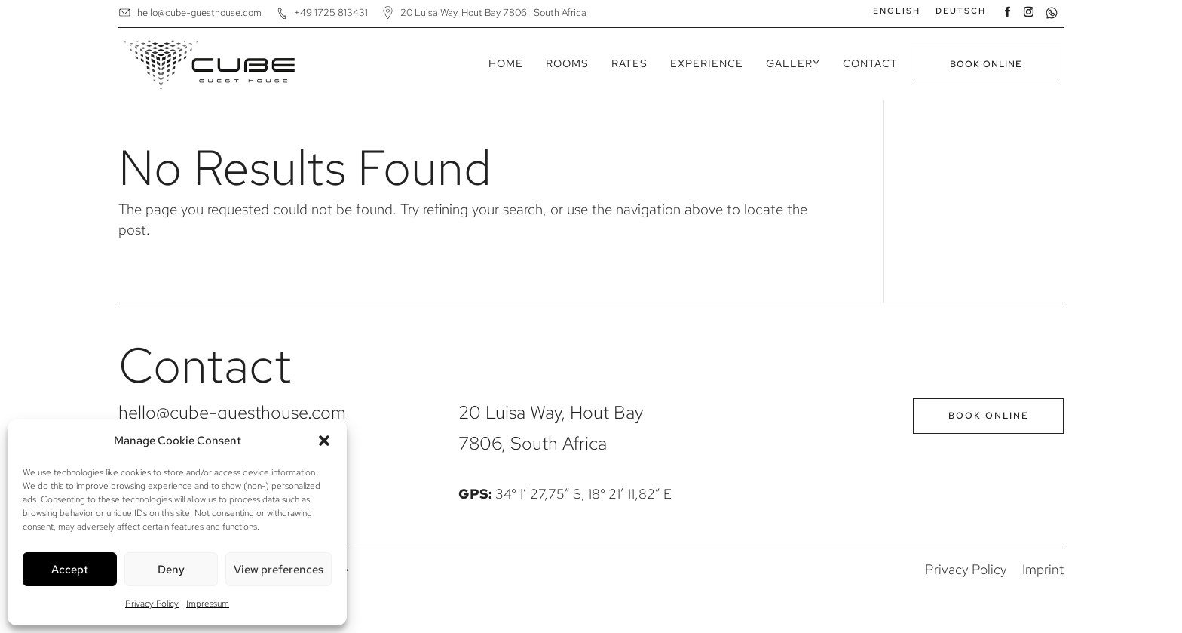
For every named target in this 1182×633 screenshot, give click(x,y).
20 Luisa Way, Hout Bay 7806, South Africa (493, 12)
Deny (171, 569)
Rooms (567, 63)
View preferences (278, 569)
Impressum (207, 604)
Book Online (986, 64)
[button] (324, 440)
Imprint (1043, 569)
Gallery (793, 63)
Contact (870, 63)
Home (505, 63)
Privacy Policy (152, 604)
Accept (69, 569)
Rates (629, 63)
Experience (706, 63)
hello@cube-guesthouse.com (199, 12)
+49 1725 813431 (331, 12)
